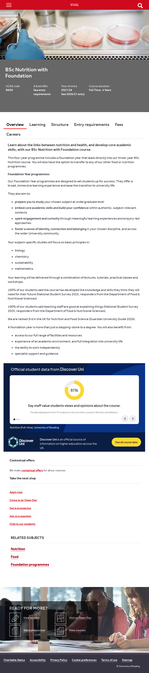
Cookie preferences (84, 660)
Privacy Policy (58, 660)
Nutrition (18, 549)
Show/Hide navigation (8, 5)
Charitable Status (14, 660)
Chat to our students (22, 524)
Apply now (16, 492)
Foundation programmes (30, 564)
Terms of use (109, 660)
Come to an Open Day (23, 500)
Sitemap (127, 660)
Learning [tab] (37, 124)
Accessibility (38, 660)
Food (14, 557)
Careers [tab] (13, 134)
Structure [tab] (59, 124)
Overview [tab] (15, 124)
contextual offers (32, 470)
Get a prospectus (20, 508)
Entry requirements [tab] (91, 124)
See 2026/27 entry (73, 94)
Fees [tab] (119, 124)
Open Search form (140, 5)
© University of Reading (128, 666)
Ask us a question (20, 516)
